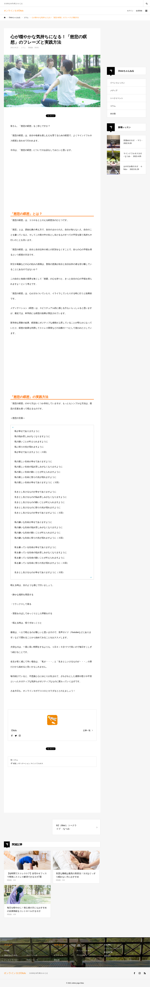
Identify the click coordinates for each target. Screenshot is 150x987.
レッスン (30, 950)
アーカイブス (81, 955)
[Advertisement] (52, 181)
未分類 (113, 114)
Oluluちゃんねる (10, 955)
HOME (7, 950)
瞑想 (14, 763)
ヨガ (56, 950)
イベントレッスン (117, 83)
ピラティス (58, 955)
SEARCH (146, 3)
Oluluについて (32, 960)
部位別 (57, 960)
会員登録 (139, 11)
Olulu (14, 730)
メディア (113, 90)
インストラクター (11, 960)
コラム (23, 48)
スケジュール (31, 955)
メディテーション (23, 763)
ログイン (130, 11)
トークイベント (116, 98)
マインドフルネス (37, 763)
